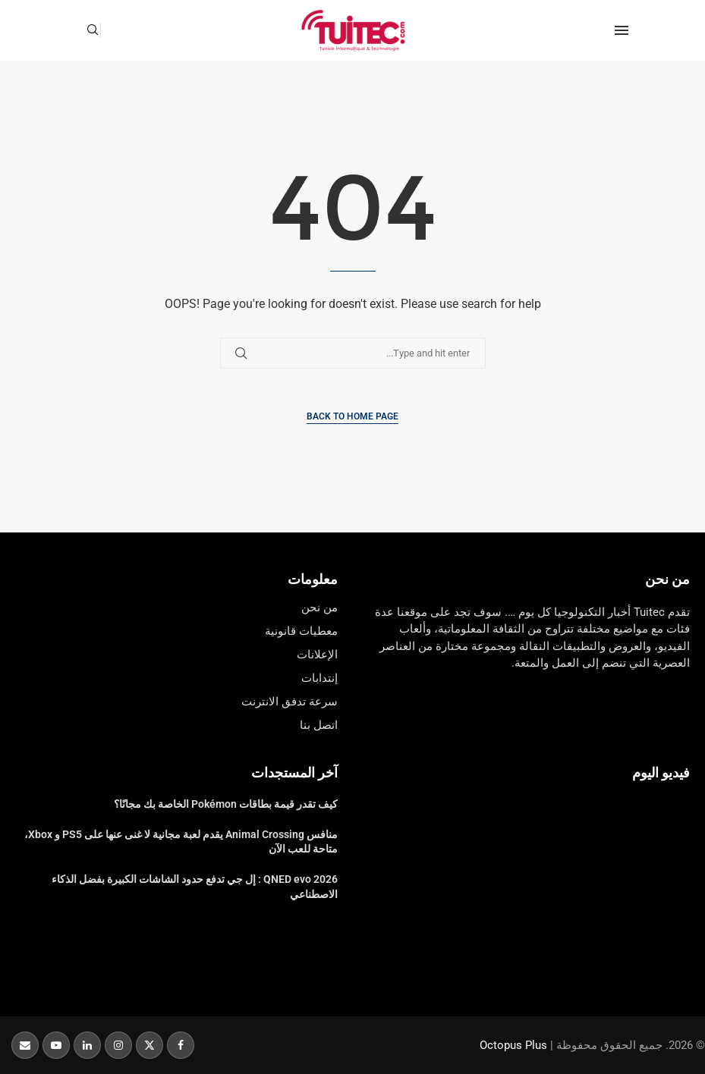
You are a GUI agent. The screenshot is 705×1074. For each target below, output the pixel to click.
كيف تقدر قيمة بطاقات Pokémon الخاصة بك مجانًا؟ (226, 804)
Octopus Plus (513, 1045)
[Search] (92, 30)
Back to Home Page (352, 416)
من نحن (667, 579)
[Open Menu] (621, 30)
